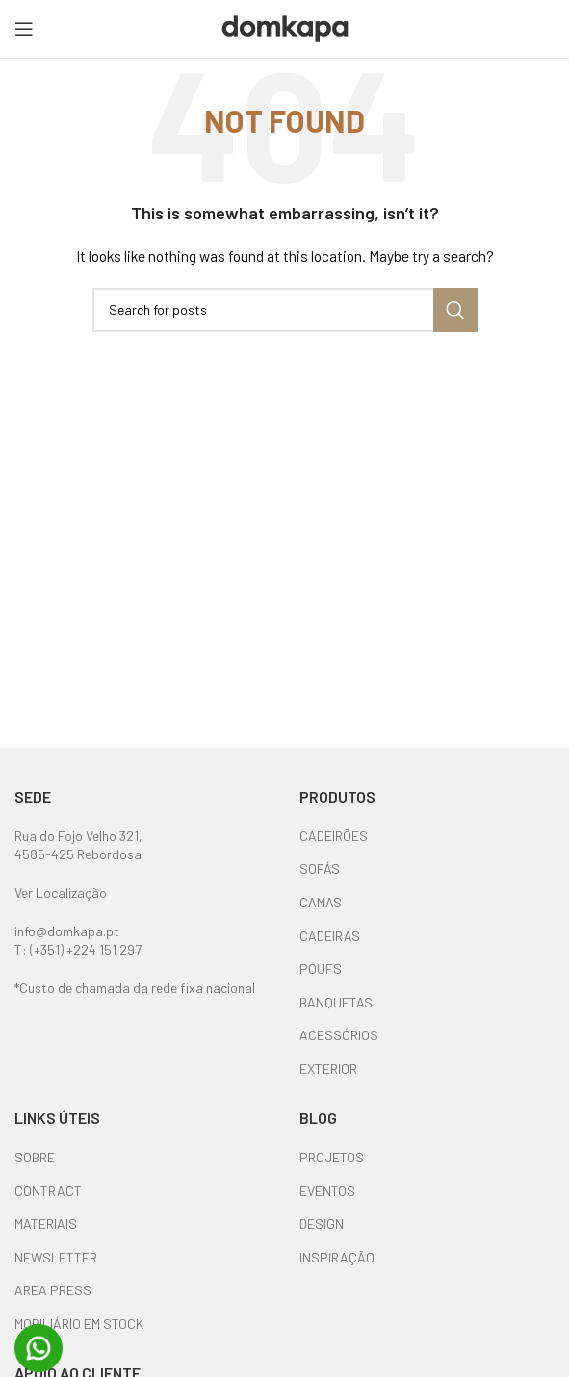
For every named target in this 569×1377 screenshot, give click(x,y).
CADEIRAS (329, 936)
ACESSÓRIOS (338, 1035)
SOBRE (34, 1157)
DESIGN (321, 1223)
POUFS (320, 968)
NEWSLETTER (55, 1257)
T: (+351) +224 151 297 (78, 949)
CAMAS (320, 902)
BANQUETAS (336, 1002)
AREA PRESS (52, 1290)
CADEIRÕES (333, 836)
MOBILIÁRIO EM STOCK (78, 1323)
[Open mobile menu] (24, 29)
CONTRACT (48, 1191)
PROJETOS (331, 1157)
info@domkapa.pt (66, 931)
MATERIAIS (45, 1223)
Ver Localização (60, 892)
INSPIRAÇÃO (337, 1257)
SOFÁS (319, 868)
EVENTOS (327, 1191)
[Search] (285, 310)
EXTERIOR (328, 1068)
